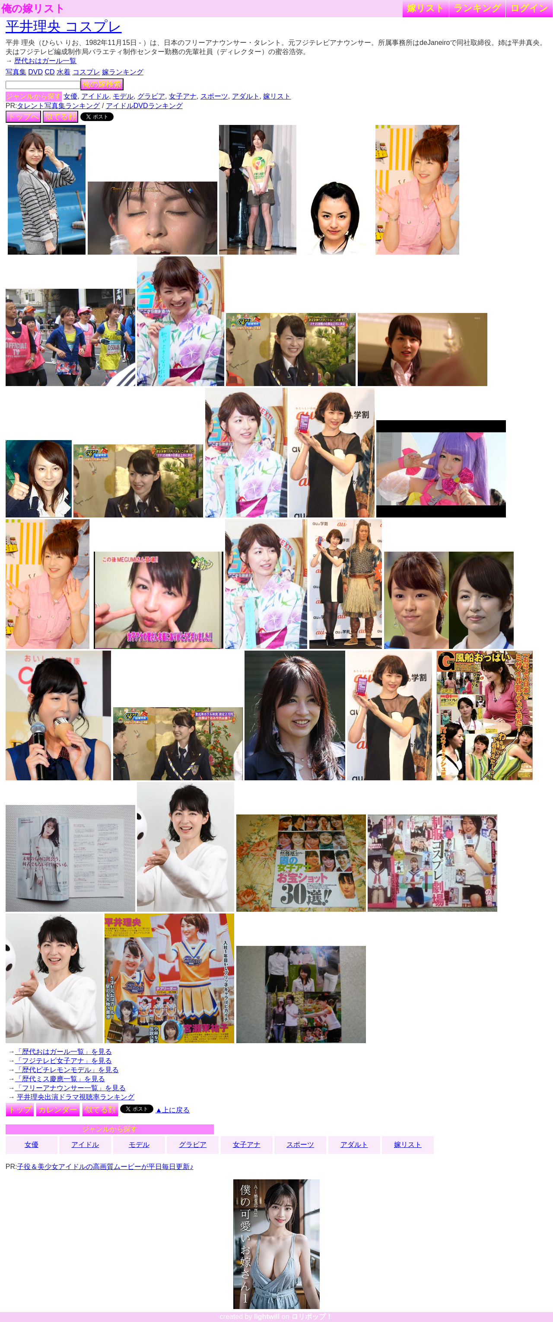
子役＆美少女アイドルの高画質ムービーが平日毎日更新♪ (105, 1166)
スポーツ (214, 96)
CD (49, 72)
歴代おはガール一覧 (45, 60)
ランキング (477, 8)
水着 (63, 72)
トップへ (23, 116)
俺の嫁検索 (102, 84)
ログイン (529, 8)
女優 (70, 96)
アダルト (246, 96)
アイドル (95, 96)
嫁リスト (426, 8)
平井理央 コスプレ (64, 26)
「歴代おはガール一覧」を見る (63, 1051)
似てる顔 (60, 116)
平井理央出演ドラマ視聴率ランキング (75, 1097)
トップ (20, 1109)
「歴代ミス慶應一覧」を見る (60, 1079)
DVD (35, 72)
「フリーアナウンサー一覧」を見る (70, 1088)
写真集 (16, 72)
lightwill (267, 1316)
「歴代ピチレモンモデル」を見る (67, 1069)
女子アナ (183, 96)
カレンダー (57, 1109)
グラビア (151, 96)
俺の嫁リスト (33, 8)
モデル (123, 96)
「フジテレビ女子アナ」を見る (63, 1060)
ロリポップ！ (312, 1316)
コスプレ (86, 72)
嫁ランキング (122, 72)
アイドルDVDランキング (144, 105)
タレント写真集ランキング (58, 105)
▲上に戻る (173, 1110)
